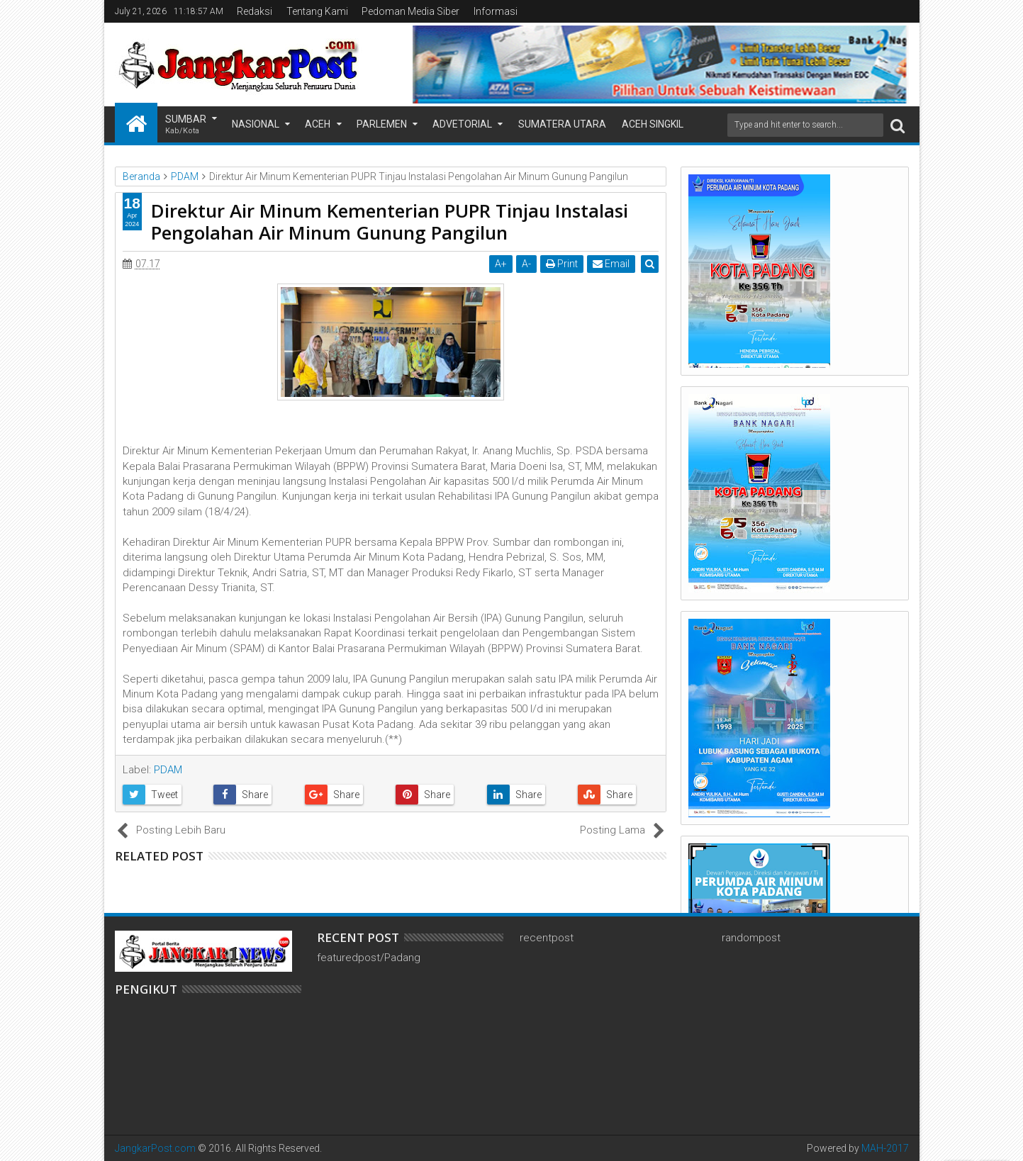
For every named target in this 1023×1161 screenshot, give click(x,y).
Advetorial (462, 124)
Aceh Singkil (652, 124)
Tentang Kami (317, 11)
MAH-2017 (885, 1148)
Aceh (317, 124)
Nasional (255, 124)
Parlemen (382, 124)
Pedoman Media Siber (410, 11)
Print (562, 263)
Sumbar (185, 125)
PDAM (168, 769)
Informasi (496, 11)
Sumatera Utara (562, 124)
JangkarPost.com (155, 1148)
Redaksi (254, 11)
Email (611, 263)
